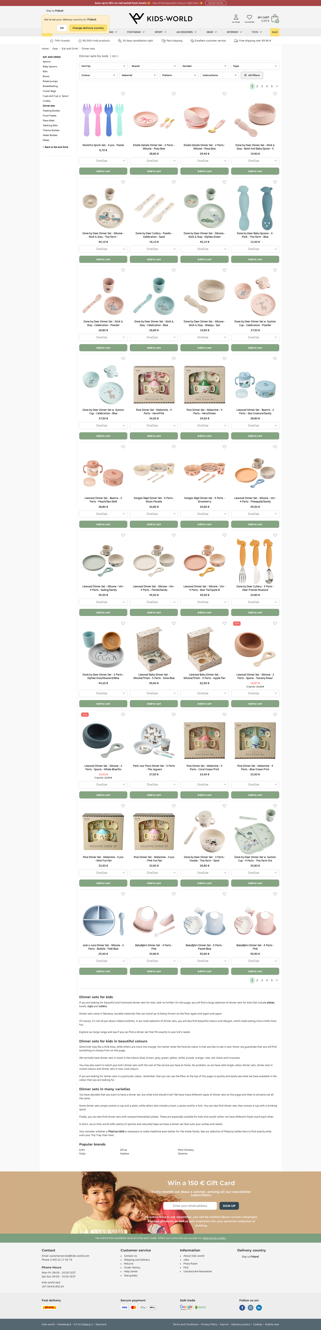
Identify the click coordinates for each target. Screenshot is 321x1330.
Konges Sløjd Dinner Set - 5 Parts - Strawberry (204, 500)
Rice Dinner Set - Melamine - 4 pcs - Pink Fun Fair (154, 859)
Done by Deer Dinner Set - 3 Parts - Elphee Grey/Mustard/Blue (103, 676)
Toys (257, 32)
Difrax (123, 1150)
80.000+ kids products (94, 40)
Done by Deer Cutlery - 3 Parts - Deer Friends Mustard (255, 588)
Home (45, 48)
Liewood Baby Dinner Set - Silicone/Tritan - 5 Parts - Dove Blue (154, 676)
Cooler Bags (49, 91)
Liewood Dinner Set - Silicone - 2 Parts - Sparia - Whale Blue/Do (103, 768)
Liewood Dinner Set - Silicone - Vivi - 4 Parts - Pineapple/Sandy (255, 500)
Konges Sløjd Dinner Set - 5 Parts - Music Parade (154, 500)
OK (62, 27)
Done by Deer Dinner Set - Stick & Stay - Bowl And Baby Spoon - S (255, 147)
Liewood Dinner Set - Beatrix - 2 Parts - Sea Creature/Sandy (255, 412)
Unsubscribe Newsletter (197, 1271)
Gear (212, 32)
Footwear (136, 32)
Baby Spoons (50, 66)
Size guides (130, 1275)
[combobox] (103, 160)
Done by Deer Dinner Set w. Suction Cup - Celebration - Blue (103, 412)
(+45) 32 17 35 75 (61, 1259)
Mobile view (272, 1324)
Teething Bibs (50, 125)
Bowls (46, 76)
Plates (46, 140)
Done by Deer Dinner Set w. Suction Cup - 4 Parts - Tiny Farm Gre (255, 859)
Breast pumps (50, 81)
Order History (132, 1267)
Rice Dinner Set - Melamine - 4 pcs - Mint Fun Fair (103, 859)
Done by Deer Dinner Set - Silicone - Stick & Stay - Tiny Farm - (103, 235)
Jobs (186, 1259)
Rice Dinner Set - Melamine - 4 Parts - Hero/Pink (154, 412)
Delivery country (240, 1324)
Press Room (190, 1263)
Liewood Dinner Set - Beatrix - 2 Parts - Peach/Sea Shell (103, 500)
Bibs (45, 71)
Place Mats (48, 120)
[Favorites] (123, 94)
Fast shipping (171, 41)
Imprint (224, 1324)
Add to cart (103, 171)
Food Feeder (50, 115)
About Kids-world (193, 1256)
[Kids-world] (160, 18)
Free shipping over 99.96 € (252, 40)
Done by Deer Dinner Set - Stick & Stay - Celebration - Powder (103, 323)
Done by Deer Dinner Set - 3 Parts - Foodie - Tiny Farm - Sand (204, 859)
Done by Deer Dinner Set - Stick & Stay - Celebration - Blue (154, 323)
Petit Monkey (186, 1150)
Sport (161, 32)
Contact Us (130, 1256)
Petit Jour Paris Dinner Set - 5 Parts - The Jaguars (154, 768)
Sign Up (229, 1206)
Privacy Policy (209, 1324)
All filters (252, 75)
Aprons (47, 61)
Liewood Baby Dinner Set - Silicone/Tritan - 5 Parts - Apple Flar (204, 676)
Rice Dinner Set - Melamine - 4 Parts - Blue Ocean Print (255, 768)
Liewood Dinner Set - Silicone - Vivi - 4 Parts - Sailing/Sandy (103, 588)
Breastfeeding (50, 86)
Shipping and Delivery (137, 1259)
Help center (131, 1271)
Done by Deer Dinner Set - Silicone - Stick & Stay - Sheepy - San (204, 323)
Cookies (257, 1324)
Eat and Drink (70, 48)
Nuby (82, 1153)
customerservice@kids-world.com (69, 1256)
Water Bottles (50, 135)
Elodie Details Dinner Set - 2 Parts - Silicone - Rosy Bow (204, 147)
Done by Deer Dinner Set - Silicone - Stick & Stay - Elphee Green (204, 235)
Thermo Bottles (51, 130)
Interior (234, 32)
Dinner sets (88, 48)
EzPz (82, 1150)
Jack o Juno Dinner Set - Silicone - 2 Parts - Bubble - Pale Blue (103, 947)
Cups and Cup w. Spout (55, 96)
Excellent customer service (208, 40)
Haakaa (124, 1153)
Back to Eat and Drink (55, 147)
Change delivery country (88, 27)
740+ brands (60, 40)
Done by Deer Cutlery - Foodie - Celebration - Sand (154, 235)
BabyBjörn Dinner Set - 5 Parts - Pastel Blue (204, 947)
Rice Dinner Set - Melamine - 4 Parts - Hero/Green (204, 412)
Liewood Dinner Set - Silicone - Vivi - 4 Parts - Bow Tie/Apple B (204, 588)
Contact (48, 1250)
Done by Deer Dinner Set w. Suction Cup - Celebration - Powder (255, 323)
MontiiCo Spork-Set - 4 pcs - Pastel (103, 145)
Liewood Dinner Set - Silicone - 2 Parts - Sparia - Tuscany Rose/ (255, 676)
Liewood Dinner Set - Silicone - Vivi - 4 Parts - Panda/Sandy (154, 588)
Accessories (186, 32)
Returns (128, 1263)
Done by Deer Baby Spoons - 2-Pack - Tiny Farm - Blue (255, 235)
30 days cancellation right (135, 41)
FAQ (186, 1267)
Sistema (182, 1153)
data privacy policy (214, 1238)
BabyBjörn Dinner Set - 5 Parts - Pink (255, 947)
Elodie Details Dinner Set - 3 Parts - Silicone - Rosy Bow (154, 147)
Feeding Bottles (51, 110)
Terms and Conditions (185, 1324)
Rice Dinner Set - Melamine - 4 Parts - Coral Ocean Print (204, 768)
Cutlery (47, 101)
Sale (275, 32)
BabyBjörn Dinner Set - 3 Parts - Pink (154, 947)
